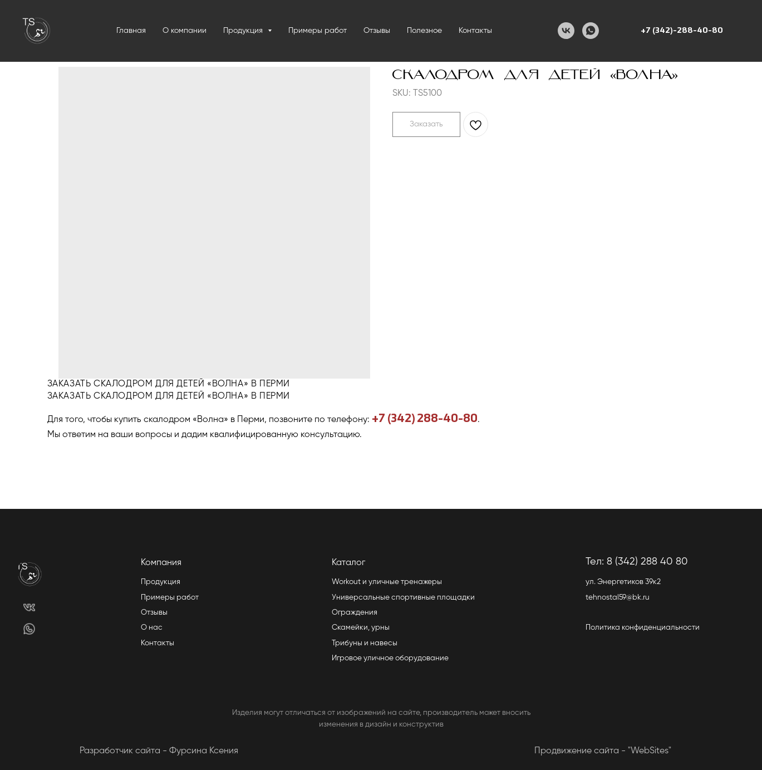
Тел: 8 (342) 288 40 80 (637, 562)
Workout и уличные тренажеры (387, 582)
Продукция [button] (244, 31)
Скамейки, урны (361, 627)
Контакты (475, 31)
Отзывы (376, 31)
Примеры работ (317, 31)
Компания (161, 562)
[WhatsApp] (590, 30)
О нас (152, 627)
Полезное (424, 31)
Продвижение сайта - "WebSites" (602, 751)
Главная (131, 31)
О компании (185, 31)
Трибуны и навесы (364, 643)
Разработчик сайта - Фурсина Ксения (159, 751)
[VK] (566, 30)
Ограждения (354, 612)
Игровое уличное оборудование (390, 658)
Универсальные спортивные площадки (403, 597)
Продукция (160, 582)
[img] (29, 608)
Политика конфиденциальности (643, 627)
